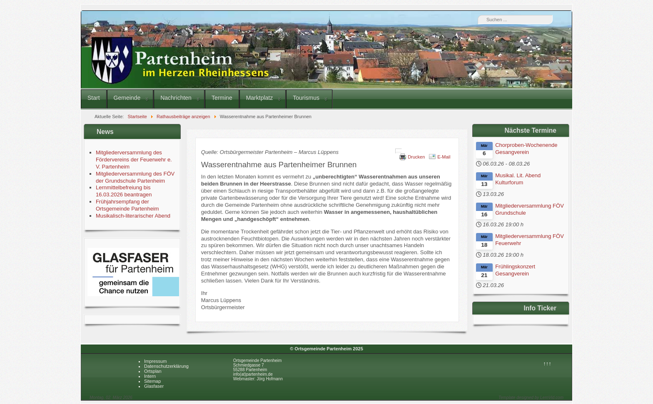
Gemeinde (127, 97)
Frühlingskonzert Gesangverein (515, 270)
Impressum (155, 361)
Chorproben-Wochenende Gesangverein (526, 148)
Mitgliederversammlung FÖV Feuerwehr (529, 239)
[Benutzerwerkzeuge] (398, 151)
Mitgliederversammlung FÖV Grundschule (529, 209)
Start (93, 97)
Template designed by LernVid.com (530, 397)
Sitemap (152, 381)
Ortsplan (153, 371)
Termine (222, 97)
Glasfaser (154, 386)
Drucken (416, 156)
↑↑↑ (547, 363)
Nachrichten (176, 97)
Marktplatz (259, 97)
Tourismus (306, 97)
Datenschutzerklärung (166, 366)
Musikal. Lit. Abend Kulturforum (518, 179)
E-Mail (443, 156)
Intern (150, 376)
